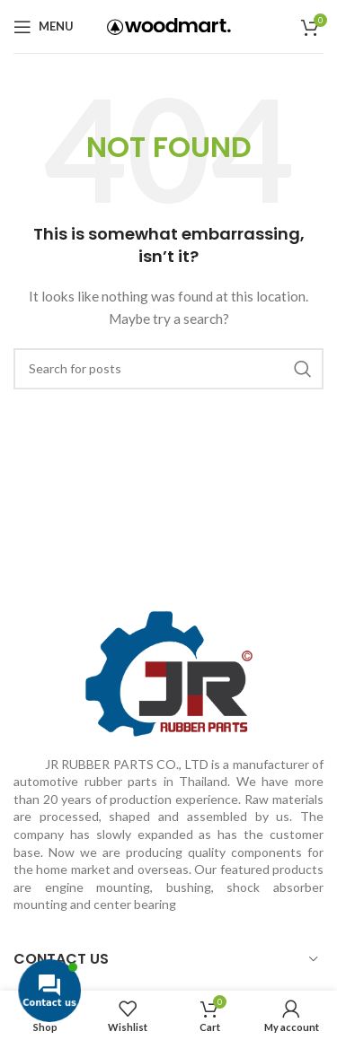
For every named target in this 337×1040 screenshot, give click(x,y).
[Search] (168, 368)
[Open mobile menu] (43, 27)
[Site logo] (169, 24)
